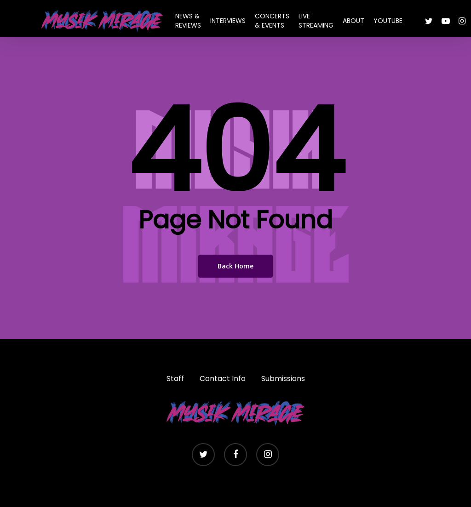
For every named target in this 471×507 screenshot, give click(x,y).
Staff (175, 378)
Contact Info (223, 378)
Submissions (283, 378)
